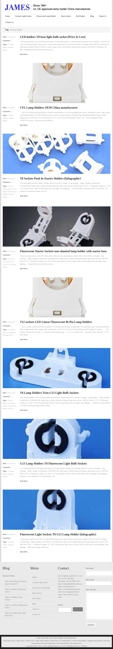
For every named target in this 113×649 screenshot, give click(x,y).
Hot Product (80, 16)
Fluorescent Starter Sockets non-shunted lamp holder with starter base (63, 251)
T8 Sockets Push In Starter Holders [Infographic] (50, 178)
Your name (98, 571)
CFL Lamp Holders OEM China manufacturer (49, 107)
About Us (102, 16)
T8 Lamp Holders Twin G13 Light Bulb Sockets (49, 392)
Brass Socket (66, 16)
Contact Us (9, 22)
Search (60, 605)
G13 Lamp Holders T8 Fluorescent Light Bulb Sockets (53, 463)
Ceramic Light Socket (23, 16)
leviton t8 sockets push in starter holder (10, 188)
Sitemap (84, 646)
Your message (98, 604)
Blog (92, 16)
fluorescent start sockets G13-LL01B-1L (8, 261)
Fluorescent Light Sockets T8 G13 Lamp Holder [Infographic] (58, 534)
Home (7, 16)
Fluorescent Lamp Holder (46, 16)
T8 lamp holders (8, 335)
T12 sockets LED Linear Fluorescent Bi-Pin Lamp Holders (56, 321)
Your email (98, 582)
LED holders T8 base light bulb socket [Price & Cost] (53, 36)
